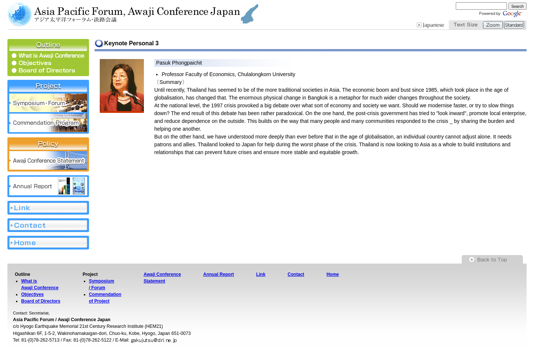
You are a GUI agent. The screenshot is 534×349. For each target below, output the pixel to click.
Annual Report (218, 274)
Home (332, 274)
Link (261, 274)
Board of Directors (40, 301)
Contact (296, 274)
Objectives (32, 294)
